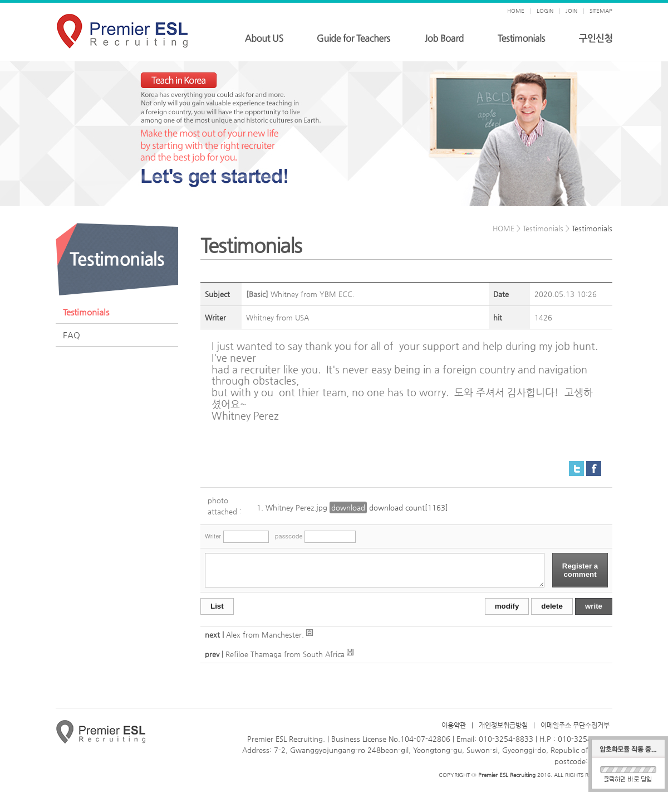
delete (552, 606)
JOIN (571, 11)
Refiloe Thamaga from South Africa (285, 654)
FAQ (71, 334)
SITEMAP (601, 11)
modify (507, 606)
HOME (515, 11)
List (217, 606)
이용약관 (453, 725)
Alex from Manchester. (266, 634)
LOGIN (545, 11)
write (593, 606)
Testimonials (86, 312)
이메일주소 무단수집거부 (575, 725)
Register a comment (580, 570)
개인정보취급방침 (503, 725)
